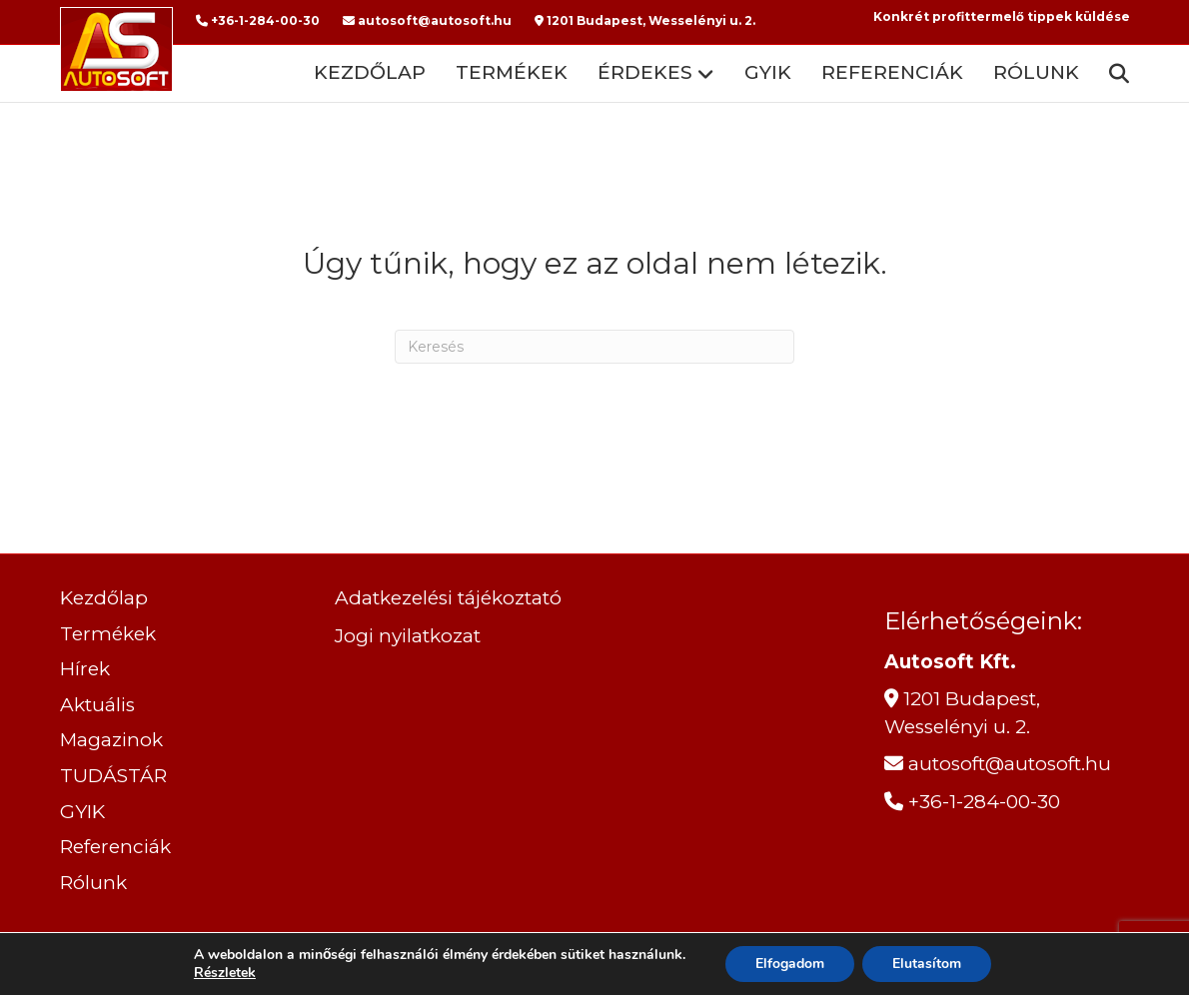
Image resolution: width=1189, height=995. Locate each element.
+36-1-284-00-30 (258, 20)
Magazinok (111, 739)
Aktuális (97, 704)
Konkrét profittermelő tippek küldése (1001, 16)
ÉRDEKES (644, 72)
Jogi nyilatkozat (408, 635)
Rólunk (1036, 72)
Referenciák (892, 72)
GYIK (767, 72)
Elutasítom (926, 963)
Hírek (85, 668)
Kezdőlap (370, 72)
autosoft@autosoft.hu (427, 20)
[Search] (1111, 74)
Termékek (512, 72)
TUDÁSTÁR (113, 775)
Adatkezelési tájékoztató (448, 597)
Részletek (225, 973)
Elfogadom (789, 963)
